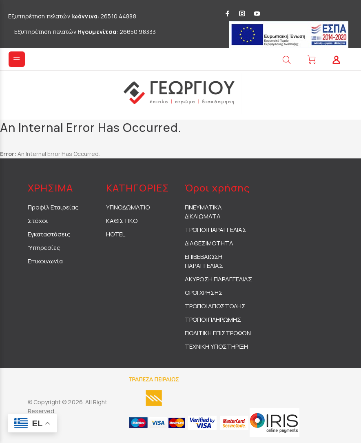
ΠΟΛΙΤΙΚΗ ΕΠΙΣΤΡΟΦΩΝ (218, 333)
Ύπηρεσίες (44, 247)
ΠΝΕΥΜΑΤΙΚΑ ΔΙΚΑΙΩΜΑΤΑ (203, 211)
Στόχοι (38, 220)
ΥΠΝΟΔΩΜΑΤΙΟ (128, 207)
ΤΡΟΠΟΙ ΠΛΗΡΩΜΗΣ (213, 319)
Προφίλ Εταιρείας (53, 207)
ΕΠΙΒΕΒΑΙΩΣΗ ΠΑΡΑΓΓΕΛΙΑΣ (204, 261)
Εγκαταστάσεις (49, 234)
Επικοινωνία (45, 261)
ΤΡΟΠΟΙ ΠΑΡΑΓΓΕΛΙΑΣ (215, 229)
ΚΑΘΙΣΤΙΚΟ (121, 220)
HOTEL (115, 234)
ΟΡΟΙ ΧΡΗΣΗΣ (204, 292)
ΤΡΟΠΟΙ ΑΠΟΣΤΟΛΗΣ (215, 306)
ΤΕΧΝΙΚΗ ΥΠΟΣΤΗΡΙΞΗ (216, 346)
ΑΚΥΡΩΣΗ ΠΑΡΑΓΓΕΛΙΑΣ (218, 279)
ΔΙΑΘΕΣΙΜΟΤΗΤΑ (209, 243)
